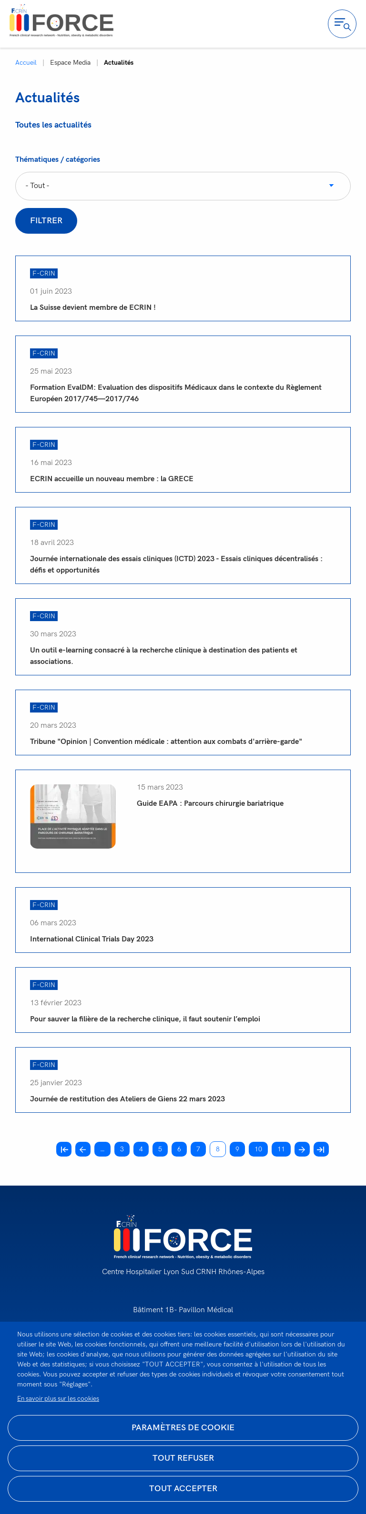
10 (261, 1148)
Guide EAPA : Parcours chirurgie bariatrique (210, 803)
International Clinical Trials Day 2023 (91, 939)
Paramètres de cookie (183, 1428)
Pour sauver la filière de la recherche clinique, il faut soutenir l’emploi (145, 1019)
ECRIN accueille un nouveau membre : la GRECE (111, 479)
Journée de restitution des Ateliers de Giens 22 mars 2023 (127, 1099)
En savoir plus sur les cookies (58, 1399)
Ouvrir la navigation (342, 24)
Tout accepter (183, 1489)
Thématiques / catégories (57, 159)
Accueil (26, 63)
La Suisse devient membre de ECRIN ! (93, 307)
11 (284, 1148)
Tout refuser (183, 1458)
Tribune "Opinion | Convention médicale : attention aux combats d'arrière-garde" (166, 741)
